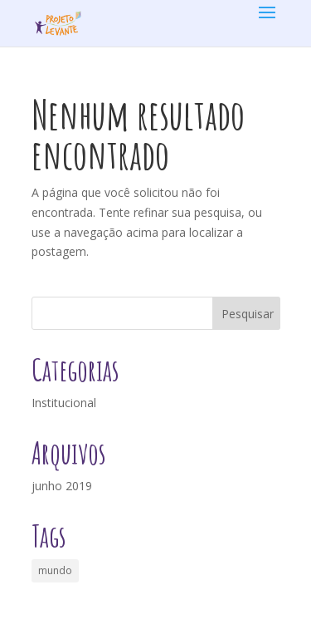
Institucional (64, 402)
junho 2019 (62, 486)
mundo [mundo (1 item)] (55, 570)
